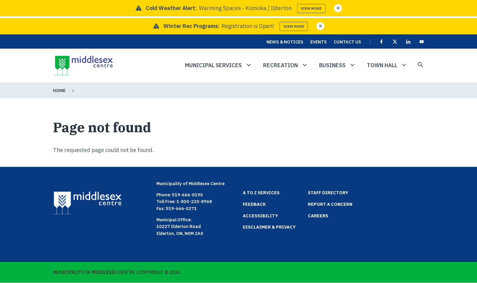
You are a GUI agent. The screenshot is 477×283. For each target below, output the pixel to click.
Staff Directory (328, 192)
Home (59, 90)
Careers (318, 216)
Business (332, 65)
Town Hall (382, 65)
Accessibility (260, 216)
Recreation (280, 65)
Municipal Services (213, 65)
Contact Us (347, 42)
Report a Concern (330, 204)
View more (311, 8)
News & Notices (284, 42)
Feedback (254, 204)
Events (318, 42)
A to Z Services (261, 192)
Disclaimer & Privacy (269, 227)
